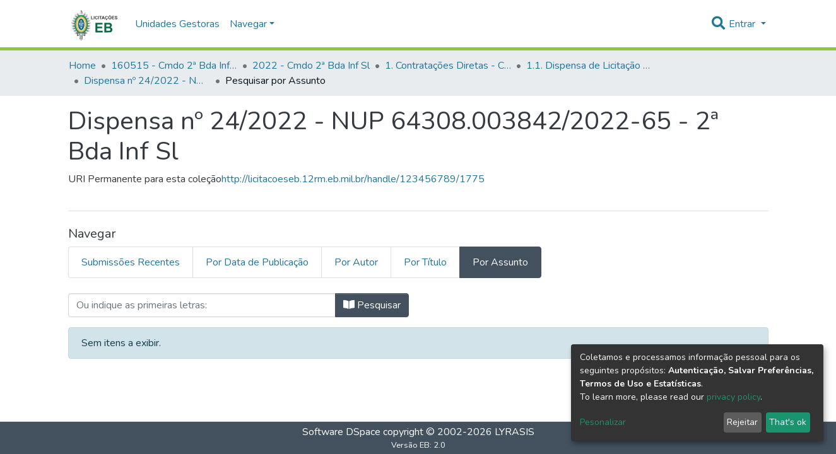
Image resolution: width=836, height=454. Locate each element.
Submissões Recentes (130, 262)
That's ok (787, 422)
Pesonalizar (603, 422)
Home (82, 66)
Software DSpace (341, 432)
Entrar (743, 24)
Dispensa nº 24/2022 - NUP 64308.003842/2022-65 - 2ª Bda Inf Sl (147, 81)
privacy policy (733, 397)
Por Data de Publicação (257, 262)
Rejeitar (742, 422)
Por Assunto (500, 262)
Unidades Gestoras (177, 24)
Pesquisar (372, 305)
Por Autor (356, 262)
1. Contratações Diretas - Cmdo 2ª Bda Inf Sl (448, 66)
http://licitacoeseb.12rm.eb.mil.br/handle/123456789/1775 (353, 179)
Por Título (425, 262)
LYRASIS (514, 432)
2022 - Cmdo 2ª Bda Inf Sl (311, 66)
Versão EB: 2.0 (418, 445)
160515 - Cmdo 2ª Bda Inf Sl (174, 66)
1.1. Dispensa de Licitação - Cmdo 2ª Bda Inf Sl (589, 66)
